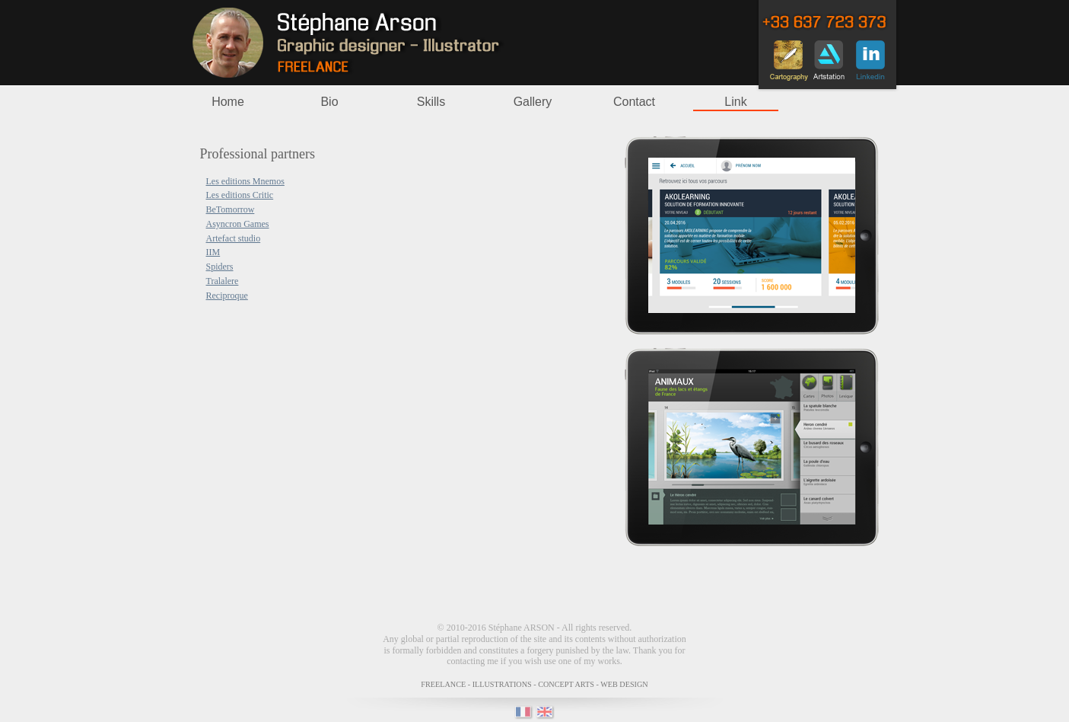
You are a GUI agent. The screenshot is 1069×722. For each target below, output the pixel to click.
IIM (213, 252)
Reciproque (227, 295)
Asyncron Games (237, 224)
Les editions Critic (240, 195)
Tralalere (222, 281)
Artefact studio (233, 238)
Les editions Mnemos (245, 181)
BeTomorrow (230, 209)
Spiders (220, 266)
